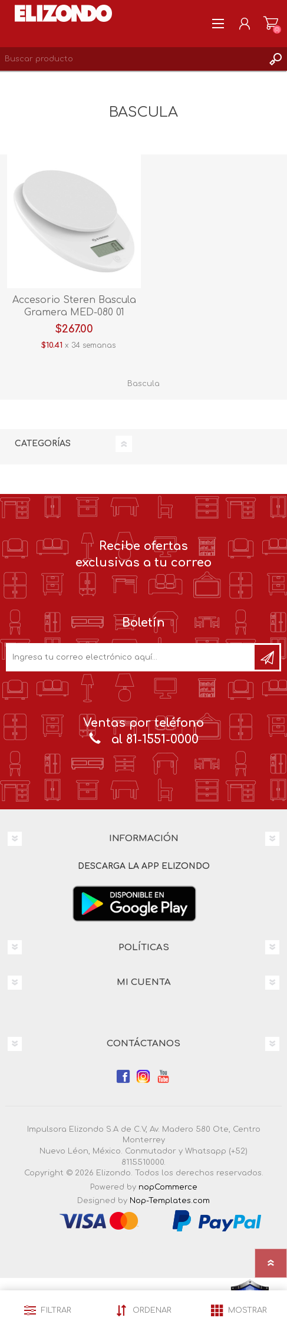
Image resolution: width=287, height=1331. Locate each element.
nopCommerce (167, 1187)
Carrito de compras (271, 24)
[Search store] (131, 59)
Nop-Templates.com (170, 1201)
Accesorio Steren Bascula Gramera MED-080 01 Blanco (74, 312)
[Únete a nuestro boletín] (131, 657)
